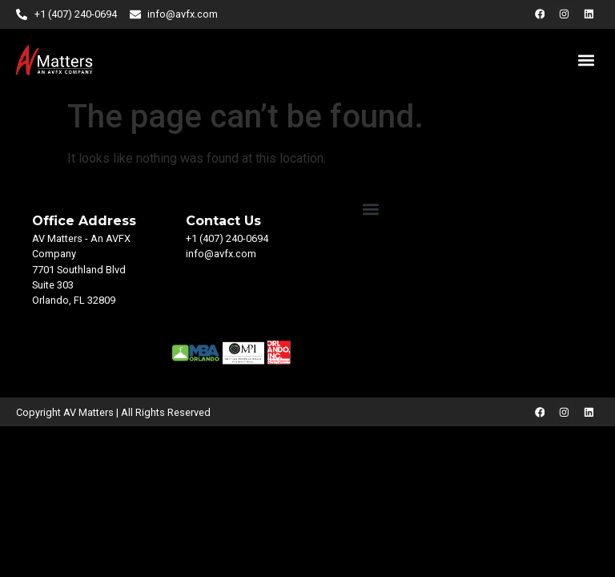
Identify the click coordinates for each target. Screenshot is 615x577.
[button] (586, 59)
